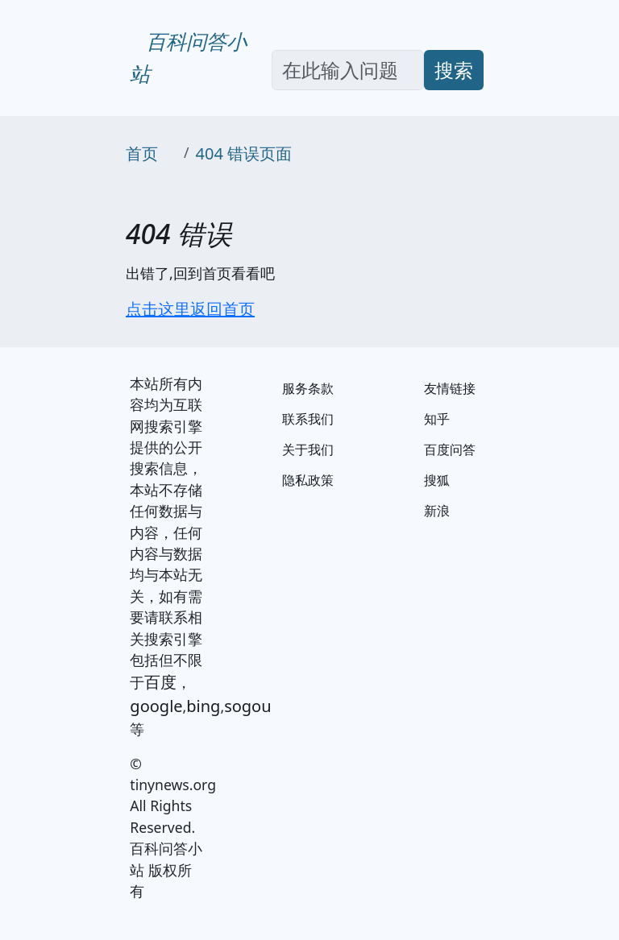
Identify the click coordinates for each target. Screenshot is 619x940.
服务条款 (308, 388)
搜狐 (437, 480)
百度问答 (450, 449)
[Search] (348, 70)
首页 (142, 153)
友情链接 (450, 388)
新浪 (437, 511)
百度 (160, 682)
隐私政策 (308, 480)
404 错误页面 (244, 153)
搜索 (453, 69)
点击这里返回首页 (190, 309)
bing (203, 706)
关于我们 (308, 449)
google (156, 706)
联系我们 (308, 419)
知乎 (437, 419)
